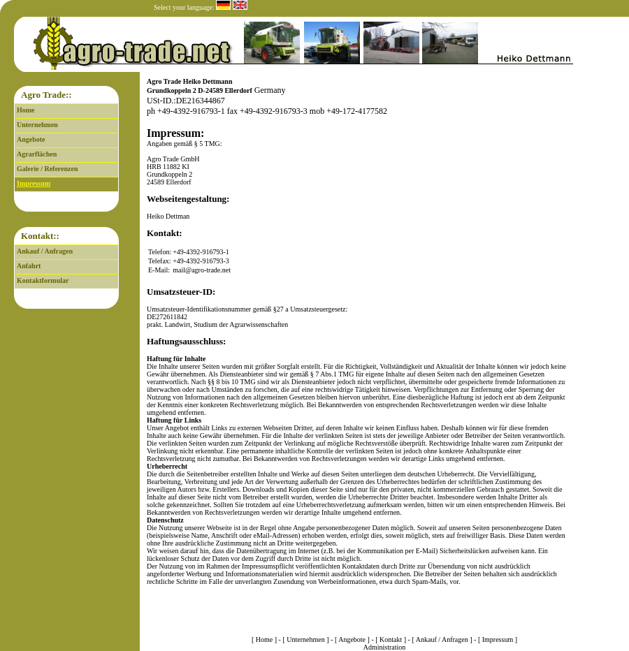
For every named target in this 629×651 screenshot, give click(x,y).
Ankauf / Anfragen (45, 251)
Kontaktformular (42, 280)
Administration (384, 647)
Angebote (31, 139)
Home (26, 110)
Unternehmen (37, 125)
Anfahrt (29, 266)
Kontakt (390, 639)
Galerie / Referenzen (47, 169)
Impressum (33, 183)
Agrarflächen (37, 154)
